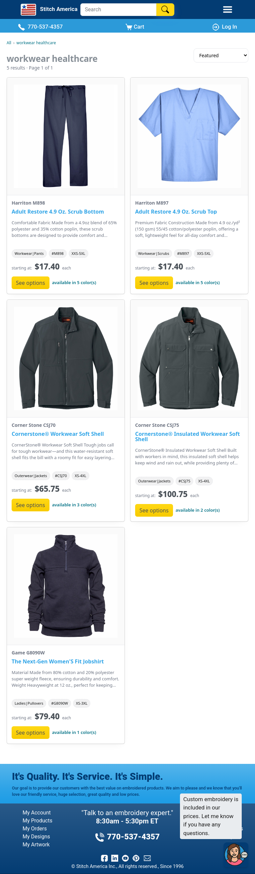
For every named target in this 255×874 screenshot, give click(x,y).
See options (30, 282)
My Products (37, 820)
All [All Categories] (9, 43)
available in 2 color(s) (198, 510)
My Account (37, 812)
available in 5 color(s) (74, 282)
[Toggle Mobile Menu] (227, 9)
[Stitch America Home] (45, 9)
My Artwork (36, 844)
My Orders (35, 828)
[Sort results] (221, 55)
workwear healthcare (36, 43)
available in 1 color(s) (74, 732)
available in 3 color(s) (74, 505)
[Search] (118, 9)
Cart (135, 27)
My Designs (36, 836)
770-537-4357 (40, 27)
